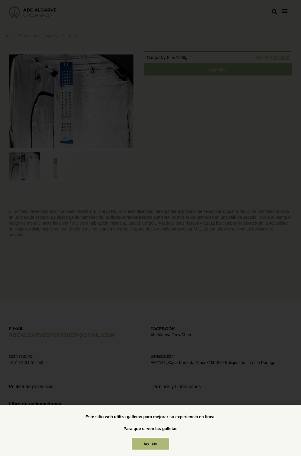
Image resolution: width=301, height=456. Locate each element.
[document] (150, 228)
